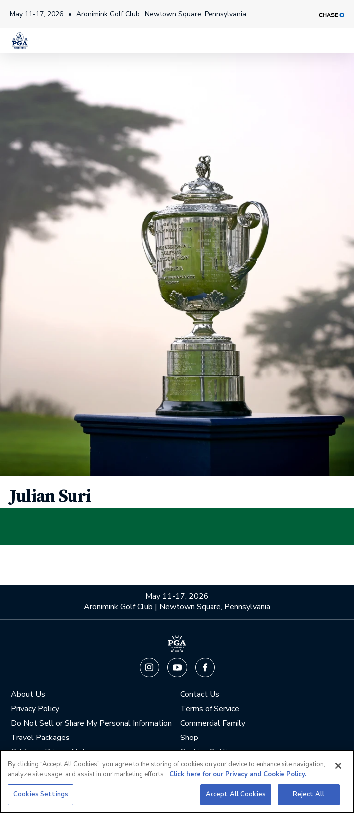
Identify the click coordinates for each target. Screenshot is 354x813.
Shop (189, 737)
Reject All (308, 794)
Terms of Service (209, 708)
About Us (28, 694)
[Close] (338, 766)
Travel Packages (40, 737)
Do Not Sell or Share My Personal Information (91, 723)
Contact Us (199, 694)
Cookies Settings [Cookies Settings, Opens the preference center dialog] (40, 794)
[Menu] (338, 37)
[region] (177, 781)
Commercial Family (212, 723)
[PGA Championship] (20, 37)
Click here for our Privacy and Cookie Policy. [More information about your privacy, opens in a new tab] (237, 774)
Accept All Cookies (236, 794)
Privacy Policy (35, 708)
